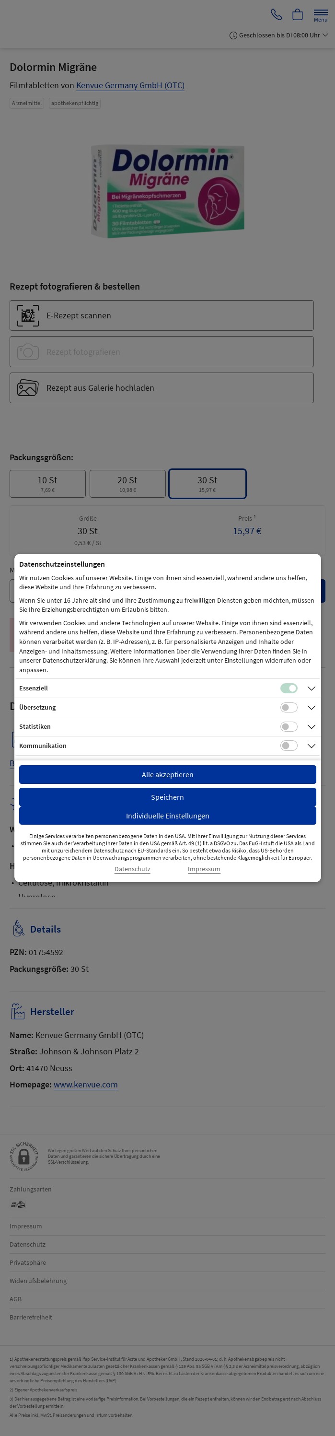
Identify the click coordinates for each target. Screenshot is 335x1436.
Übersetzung (37, 707)
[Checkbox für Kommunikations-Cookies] (289, 745)
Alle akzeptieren (168, 774)
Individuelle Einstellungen (167, 815)
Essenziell (33, 688)
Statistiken (35, 726)
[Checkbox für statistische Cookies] (289, 727)
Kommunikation (43, 745)
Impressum (204, 869)
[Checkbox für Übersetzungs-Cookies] (289, 707)
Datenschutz (132, 869)
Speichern (167, 797)
